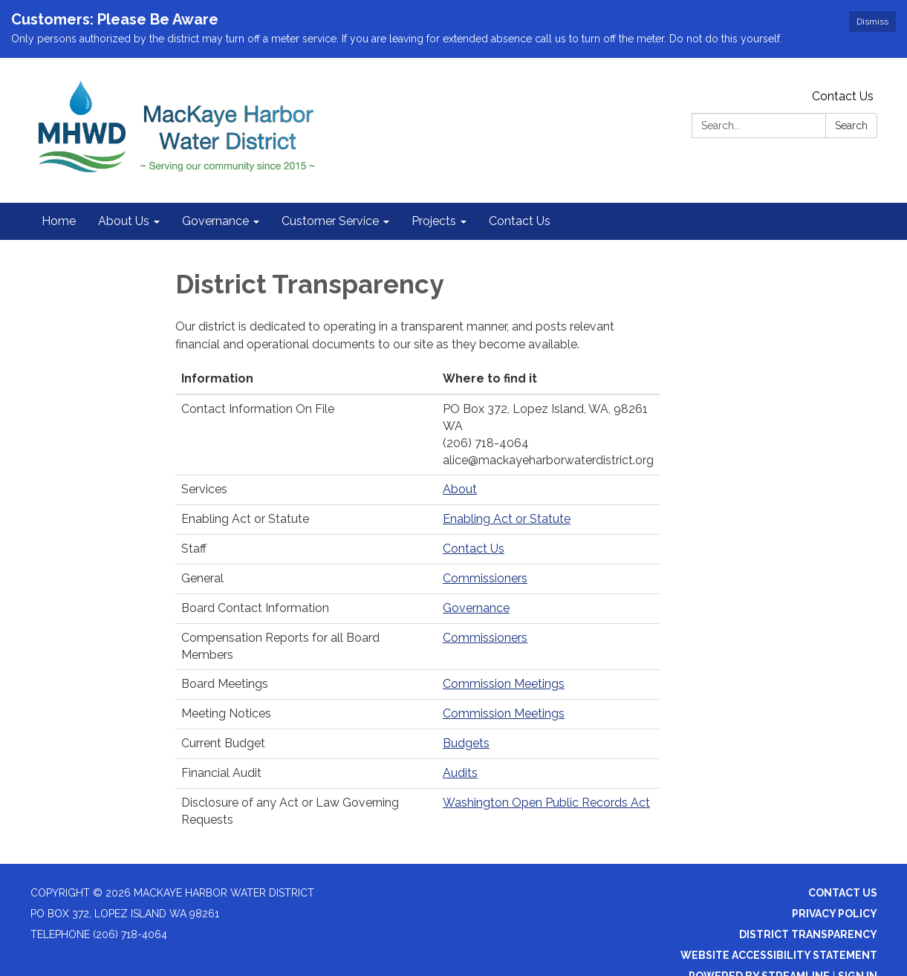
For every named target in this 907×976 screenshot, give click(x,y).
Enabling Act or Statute (506, 519)
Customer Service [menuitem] (330, 221)
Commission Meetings (504, 684)
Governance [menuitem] (215, 221)
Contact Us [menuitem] (519, 221)
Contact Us (843, 96)
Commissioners (485, 578)
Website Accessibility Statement (778, 955)
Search (851, 125)
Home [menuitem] (59, 221)
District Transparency (808, 934)
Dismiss (872, 21)
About (460, 489)
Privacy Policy (834, 914)
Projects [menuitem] (434, 221)
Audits (460, 773)
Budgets (466, 743)
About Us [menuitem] (123, 221)
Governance (476, 608)
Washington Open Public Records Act (546, 803)
